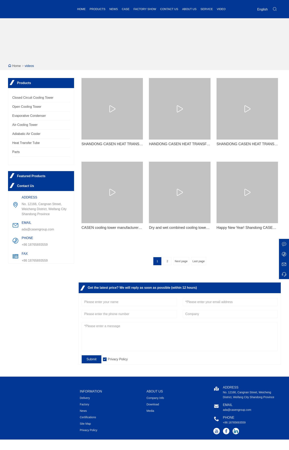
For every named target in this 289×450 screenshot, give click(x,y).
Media (150, 410)
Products (98, 9)
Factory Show (144, 9)
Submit (91, 359)
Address (230, 387)
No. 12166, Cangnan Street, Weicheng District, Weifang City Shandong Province (44, 209)
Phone (228, 417)
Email (228, 405)
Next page (181, 261)
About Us (189, 9)
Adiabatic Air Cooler (26, 134)
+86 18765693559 (35, 244)
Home (81, 9)
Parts (16, 152)
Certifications (88, 417)
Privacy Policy (118, 359)
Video (221, 9)
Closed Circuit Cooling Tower (32, 97)
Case (125, 9)
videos (29, 66)
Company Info (155, 398)
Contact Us (169, 9)
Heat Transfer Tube (26, 143)
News (113, 9)
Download (153, 404)
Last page (198, 261)
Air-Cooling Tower (25, 124)
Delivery (85, 398)
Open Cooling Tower (26, 106)
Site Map (85, 423)
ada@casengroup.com (38, 229)
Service (206, 9)
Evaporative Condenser (29, 115)
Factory (84, 404)
